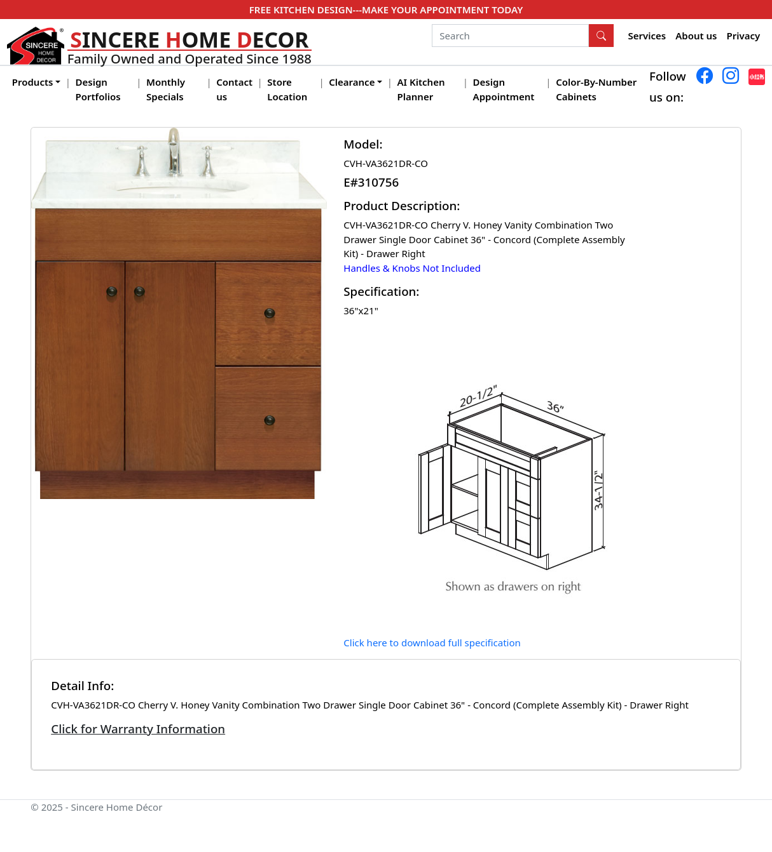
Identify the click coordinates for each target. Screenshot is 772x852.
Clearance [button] (352, 82)
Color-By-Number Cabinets (596, 89)
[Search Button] (601, 35)
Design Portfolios (98, 89)
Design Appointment (504, 89)
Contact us (234, 89)
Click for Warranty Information (138, 728)
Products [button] (32, 82)
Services (647, 35)
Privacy (744, 35)
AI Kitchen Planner (421, 89)
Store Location (287, 89)
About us (696, 35)
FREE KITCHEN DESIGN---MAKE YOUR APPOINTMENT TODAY (386, 9)
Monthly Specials (165, 89)
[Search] (510, 35)
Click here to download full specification (432, 642)
